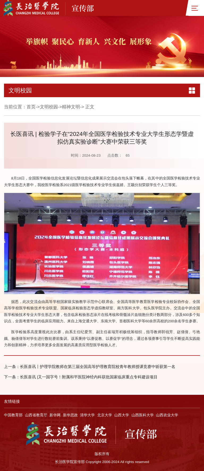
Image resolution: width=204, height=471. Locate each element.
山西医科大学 (142, 415)
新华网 (55, 415)
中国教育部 (13, 415)
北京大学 (104, 415)
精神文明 (71, 106)
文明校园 (49, 106)
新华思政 (70, 415)
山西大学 (121, 415)
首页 (31, 106)
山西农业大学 (167, 415)
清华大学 (87, 415)
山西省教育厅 (36, 415)
